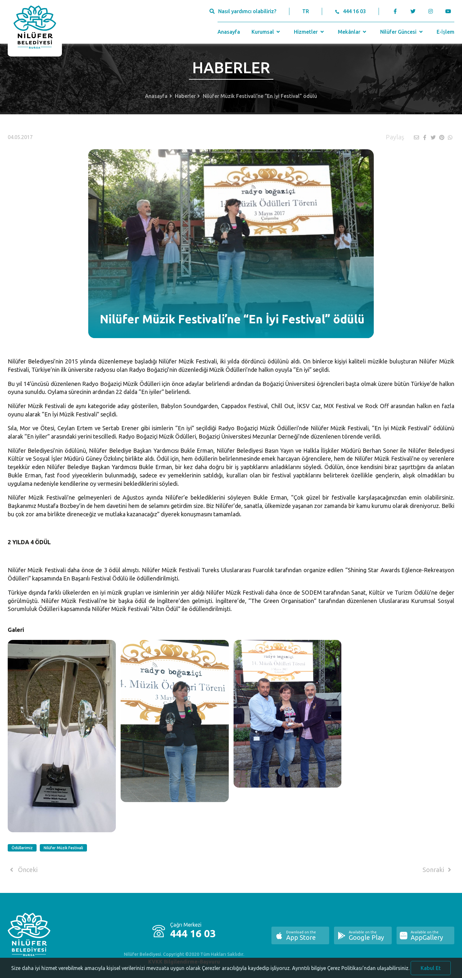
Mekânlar (353, 32)
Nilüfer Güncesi (402, 32)
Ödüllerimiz (22, 848)
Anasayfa (229, 32)
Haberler (185, 96)
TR (305, 11)
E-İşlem (445, 32)
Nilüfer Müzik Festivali (63, 848)
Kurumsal (266, 32)
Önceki (23, 869)
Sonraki (438, 869)
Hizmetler (309, 32)
